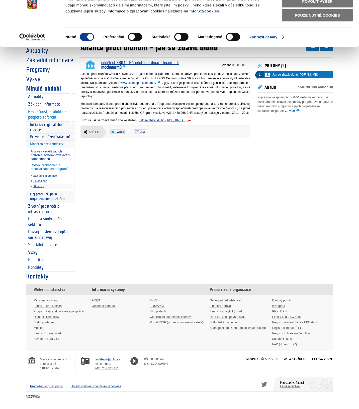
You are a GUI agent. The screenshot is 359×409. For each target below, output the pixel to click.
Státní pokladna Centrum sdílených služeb (238, 328)
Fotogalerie (40, 180)
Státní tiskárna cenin (223, 322)
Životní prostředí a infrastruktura (43, 209)
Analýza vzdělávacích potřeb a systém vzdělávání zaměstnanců (50, 155)
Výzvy (33, 79)
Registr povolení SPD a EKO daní (294, 322)
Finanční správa (220, 306)
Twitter (263, 384)
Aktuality (35, 97)
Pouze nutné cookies (317, 40)
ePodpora (278, 306)
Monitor (39, 328)
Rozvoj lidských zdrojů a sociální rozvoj (48, 235)
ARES (96, 300)
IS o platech (158, 311)
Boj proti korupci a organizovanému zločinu (47, 196)
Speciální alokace (42, 245)
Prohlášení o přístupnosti (46, 386)
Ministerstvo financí (46, 300)
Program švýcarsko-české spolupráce (59, 311)
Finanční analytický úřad (226, 311)
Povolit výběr (317, 26)
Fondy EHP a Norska (48, 306)
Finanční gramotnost (47, 333)
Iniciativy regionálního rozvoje (46, 127)
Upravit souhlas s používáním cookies (96, 386)
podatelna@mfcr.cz (107, 359)
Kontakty (35, 268)
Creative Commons (33, 396)
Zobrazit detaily (263, 62)
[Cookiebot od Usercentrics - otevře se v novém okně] (32, 62)
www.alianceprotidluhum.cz (138, 83)
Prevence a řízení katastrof (50, 137)
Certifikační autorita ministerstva (171, 317)
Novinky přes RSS (259, 359)
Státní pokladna (44, 322)
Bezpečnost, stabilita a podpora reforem (47, 114)
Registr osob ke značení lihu (291, 333)
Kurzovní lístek (282, 339)
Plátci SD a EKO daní (286, 317)
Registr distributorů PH (287, 328)
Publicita (35, 260)
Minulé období (43, 89)
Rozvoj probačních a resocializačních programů (50, 167)
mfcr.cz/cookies (204, 36)
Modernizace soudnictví (47, 144)
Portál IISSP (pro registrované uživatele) (176, 322)
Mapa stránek (294, 359)
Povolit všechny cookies (317, 12)
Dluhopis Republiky (46, 317)
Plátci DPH (279, 311)
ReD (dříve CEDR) (284, 344)
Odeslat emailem (146, 131)
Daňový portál (281, 300)
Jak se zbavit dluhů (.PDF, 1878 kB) (162, 120)
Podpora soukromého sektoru (45, 222)
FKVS (154, 300)
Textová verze (321, 359)
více (292, 111)
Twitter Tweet (122, 131)
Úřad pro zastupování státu (228, 317)
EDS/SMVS (157, 306)
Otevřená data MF (104, 306)
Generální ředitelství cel (225, 300)
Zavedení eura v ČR (47, 339)
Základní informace (44, 104)
